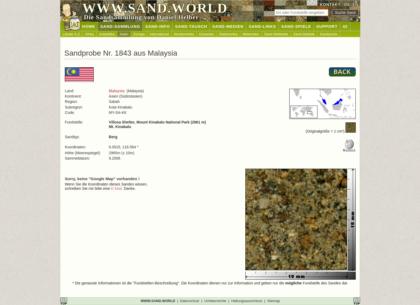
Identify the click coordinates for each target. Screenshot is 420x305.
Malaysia (116, 91)
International (159, 34)
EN (355, 4)
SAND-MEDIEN (227, 26)
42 (345, 26)
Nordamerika (184, 34)
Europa (139, 34)
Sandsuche (328, 34)
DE (347, 4)
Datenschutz (189, 301)
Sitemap (273, 301)
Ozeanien (206, 34)
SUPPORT (327, 26)
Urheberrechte (215, 301)
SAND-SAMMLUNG (120, 26)
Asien (123, 34)
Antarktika (107, 34)
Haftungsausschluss (246, 301)
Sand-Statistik (304, 34)
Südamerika (228, 34)
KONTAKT (330, 4)
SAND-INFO (157, 26)
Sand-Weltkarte (276, 34)
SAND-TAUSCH (191, 26)
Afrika (89, 34)
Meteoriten (251, 34)
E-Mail (116, 188)
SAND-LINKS (262, 26)
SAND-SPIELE (296, 26)
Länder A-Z (71, 34)
